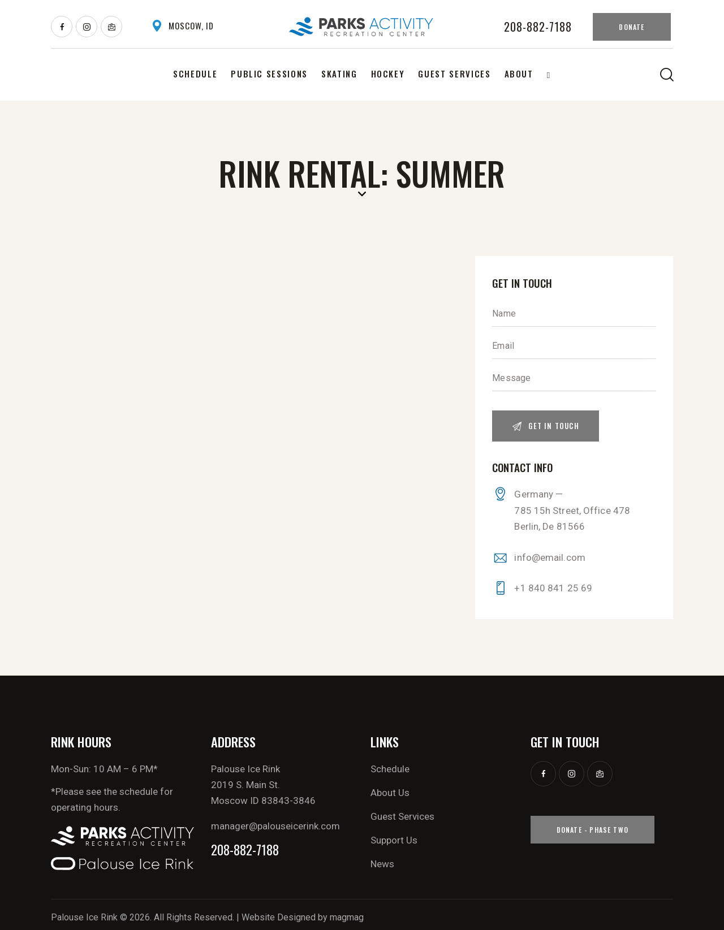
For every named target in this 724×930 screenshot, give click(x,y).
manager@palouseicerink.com (275, 826)
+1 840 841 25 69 (553, 588)
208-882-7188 (245, 850)
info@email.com (549, 557)
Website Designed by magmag (303, 917)
